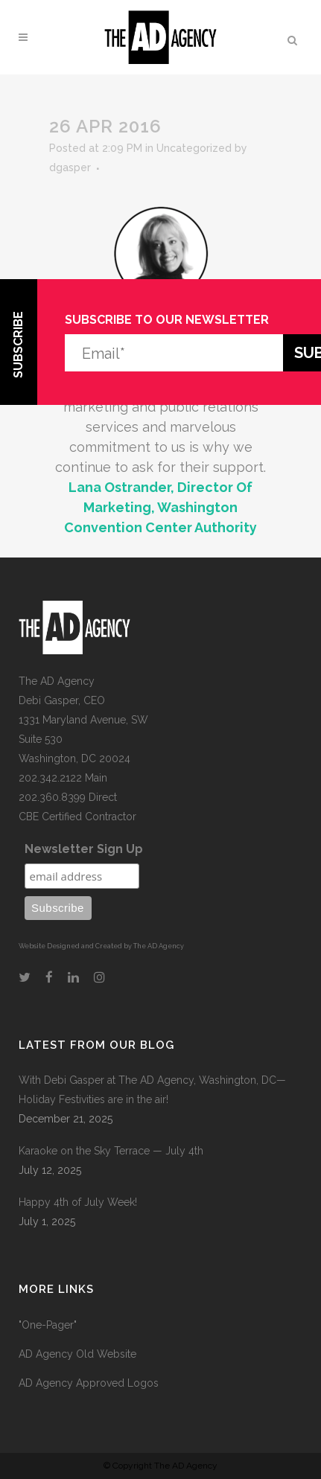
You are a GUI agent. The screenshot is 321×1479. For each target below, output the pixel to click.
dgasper (70, 167)
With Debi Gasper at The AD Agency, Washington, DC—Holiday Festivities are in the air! (152, 1089)
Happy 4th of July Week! (78, 1202)
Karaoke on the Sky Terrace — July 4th (111, 1151)
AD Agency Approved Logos (89, 1383)
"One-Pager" (48, 1325)
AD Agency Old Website (77, 1354)
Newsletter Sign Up (84, 849)
